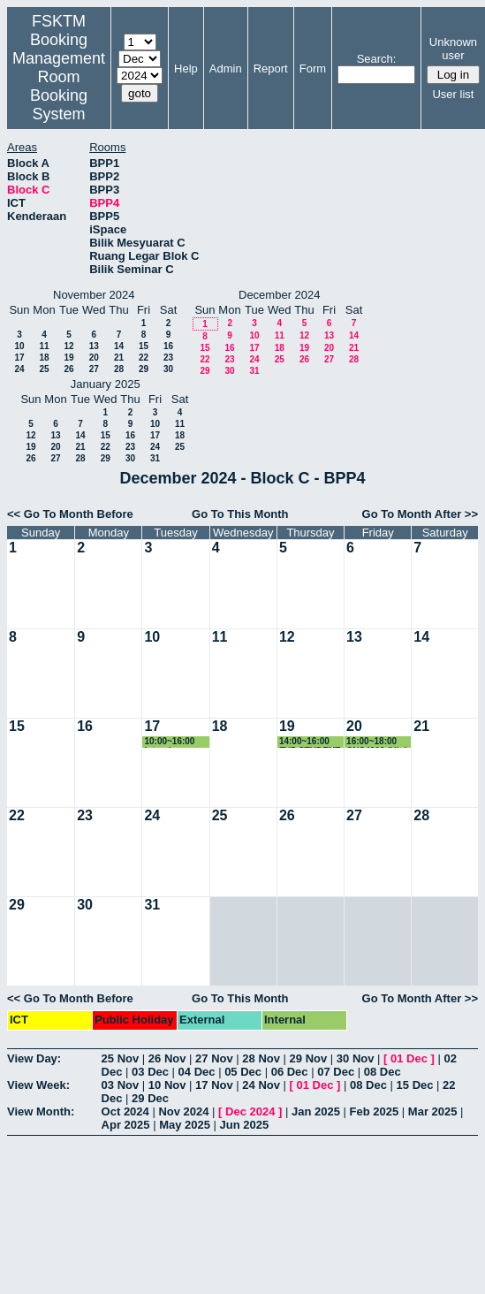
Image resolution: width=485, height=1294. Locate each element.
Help (186, 68)
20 (94, 357)
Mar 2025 (433, 1111)
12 (68, 346)
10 (19, 346)
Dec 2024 (250, 1111)
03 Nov (121, 1085)
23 (168, 357)
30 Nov (356, 1058)
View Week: (38, 1085)
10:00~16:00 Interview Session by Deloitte (169, 742)
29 (143, 369)
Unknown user (453, 48)
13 (94, 346)
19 (68, 357)
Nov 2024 (183, 1111)
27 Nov (214, 1058)
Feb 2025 (374, 1111)
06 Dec (289, 1071)
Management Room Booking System (58, 86)
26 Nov (167, 1058)
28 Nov (261, 1058)
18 (44, 357)
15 (143, 346)
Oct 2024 (125, 1111)
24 (19, 369)
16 (168, 346)
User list (453, 94)
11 (44, 346)
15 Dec (415, 1085)
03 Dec (150, 1071)
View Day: (34, 1058)
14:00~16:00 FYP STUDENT (309, 742)
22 (143, 357)
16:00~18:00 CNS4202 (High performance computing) (378, 742)
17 (19, 357)
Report (271, 68)
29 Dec (150, 1098)
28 (119, 369)
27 (94, 369)
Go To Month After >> (420, 514)
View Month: (40, 1111)
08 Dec (382, 1071)
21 (119, 357)
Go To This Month (240, 514)
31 (254, 371)
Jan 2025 (316, 1111)
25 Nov (121, 1058)
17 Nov (214, 1085)
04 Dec (197, 1071)
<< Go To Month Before (70, 514)
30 (168, 369)
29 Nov (309, 1058)
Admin (225, 68)
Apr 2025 (126, 1124)
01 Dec (409, 1058)
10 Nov (167, 1085)
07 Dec (335, 1071)
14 (119, 346)
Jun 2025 (244, 1124)
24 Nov (261, 1085)
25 (44, 369)
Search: (377, 58)
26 (68, 369)
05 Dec (242, 1071)
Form (312, 68)
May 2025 (184, 1124)
